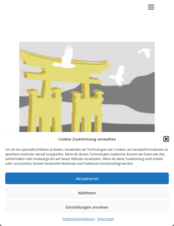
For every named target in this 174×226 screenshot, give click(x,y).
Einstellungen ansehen (87, 207)
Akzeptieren (87, 178)
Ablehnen (87, 192)
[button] (166, 139)
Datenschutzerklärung (79, 219)
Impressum (105, 219)
